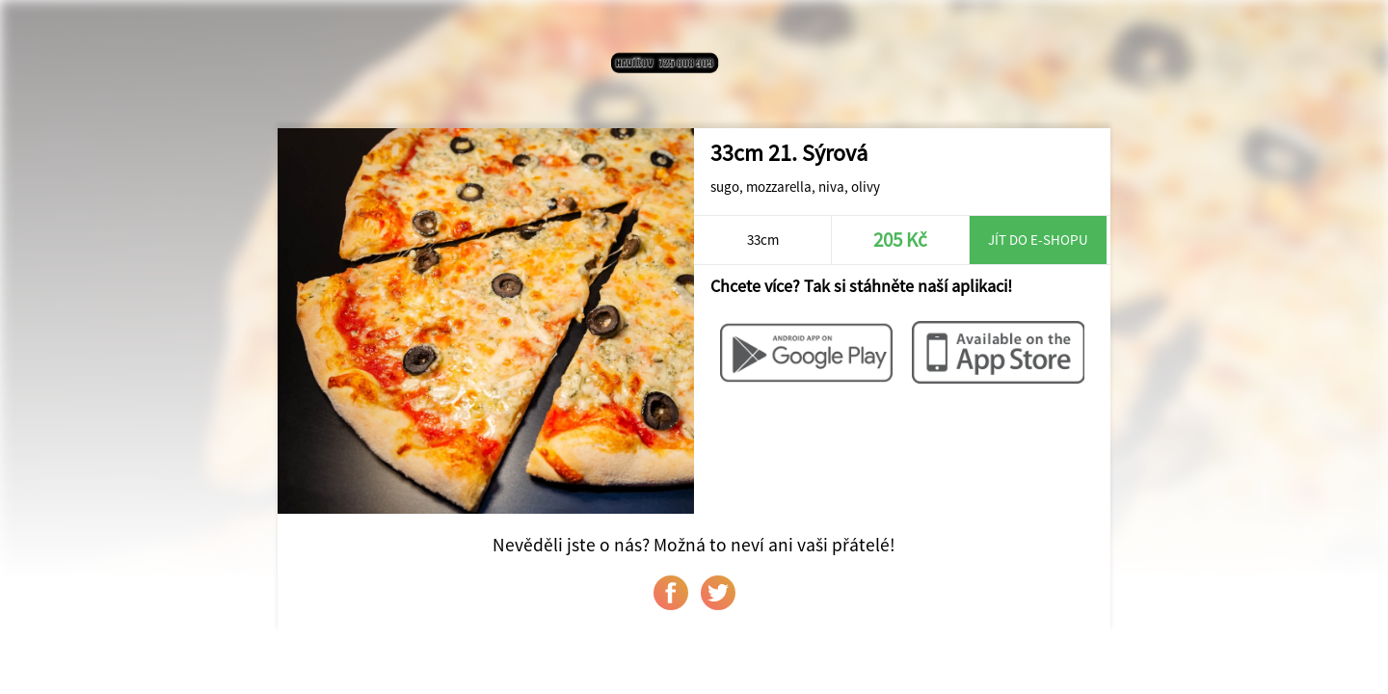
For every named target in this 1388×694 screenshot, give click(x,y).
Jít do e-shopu (1038, 239)
